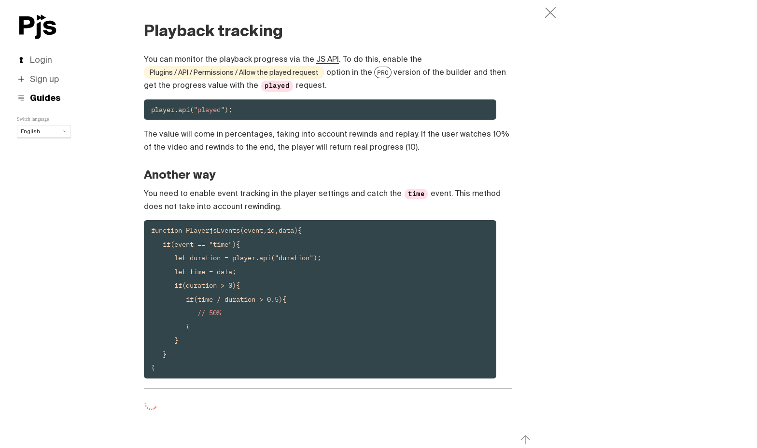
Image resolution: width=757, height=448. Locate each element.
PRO (383, 72)
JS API (327, 59)
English (44, 131)
